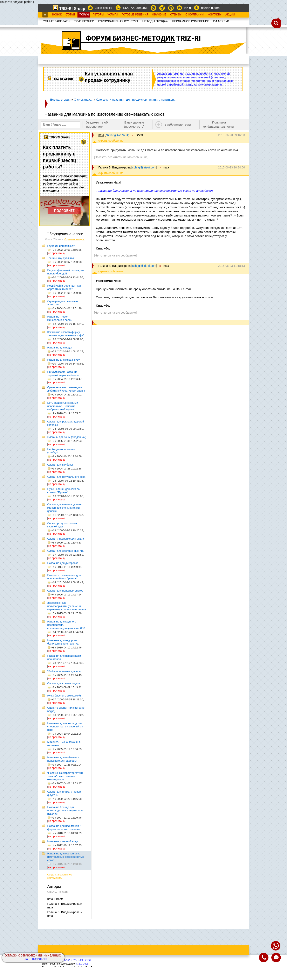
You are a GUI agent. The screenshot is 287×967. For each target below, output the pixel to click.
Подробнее (39, 959)
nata (101, 135)
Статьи (70, 14)
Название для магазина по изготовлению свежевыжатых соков (65, 857)
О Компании (194, 14)
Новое (57, 14)
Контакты (214, 14)
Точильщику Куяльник (61, 258)
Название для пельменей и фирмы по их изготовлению (64, 827)
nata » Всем (55, 899)
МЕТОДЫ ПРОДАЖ (155, 21)
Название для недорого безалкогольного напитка (62, 642)
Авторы (98, 14)
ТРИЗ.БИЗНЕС (84, 21)
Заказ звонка (103, 7)
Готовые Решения (135, 14)
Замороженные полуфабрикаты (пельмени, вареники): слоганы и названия (66, 606)
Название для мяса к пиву (63, 359)
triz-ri (187, 7)
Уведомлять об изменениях (97, 124)
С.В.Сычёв (82, 963)
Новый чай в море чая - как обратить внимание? (64, 287)
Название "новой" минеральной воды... (60, 318)
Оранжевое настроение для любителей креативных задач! (66, 389)
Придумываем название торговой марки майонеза (63, 373)
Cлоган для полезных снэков (65, 590)
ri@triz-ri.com (210, 7)
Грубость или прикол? (61, 245)
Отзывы (176, 14)
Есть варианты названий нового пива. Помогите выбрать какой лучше (62, 406)
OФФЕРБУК (221, 21)
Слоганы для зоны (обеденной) (66, 437)
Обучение (159, 14)
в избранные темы (177, 124)
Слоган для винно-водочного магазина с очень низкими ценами (65, 508)
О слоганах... (83, 99)
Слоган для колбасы (60, 464)
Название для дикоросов (62, 563)
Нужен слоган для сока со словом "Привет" (63, 490)
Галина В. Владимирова (114, 167)
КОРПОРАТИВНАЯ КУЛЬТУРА (118, 21)
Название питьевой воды (62, 841)
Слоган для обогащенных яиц (65, 550)
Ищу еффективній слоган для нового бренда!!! (65, 272)
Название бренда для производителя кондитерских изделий (65, 810)
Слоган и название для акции (65, 538)
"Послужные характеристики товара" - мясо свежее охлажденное (65, 776)
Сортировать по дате (74, 239)
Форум (84, 14)
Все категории (60, 99)
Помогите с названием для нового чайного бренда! (64, 577)
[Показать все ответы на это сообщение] (121, 157)
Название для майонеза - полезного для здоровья (63, 759)
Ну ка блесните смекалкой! (64, 695)
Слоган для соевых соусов (64, 683)
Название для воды (59, 347)
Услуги (113, 14)
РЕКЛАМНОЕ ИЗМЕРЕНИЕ (190, 21)
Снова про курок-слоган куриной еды (62, 525)
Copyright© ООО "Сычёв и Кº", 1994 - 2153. (66, 960)
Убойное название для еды (64, 671)
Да (26, 959)
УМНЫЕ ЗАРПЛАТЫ (56, 21)
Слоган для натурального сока (66, 476)
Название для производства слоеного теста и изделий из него (65, 726)
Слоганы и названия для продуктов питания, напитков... (136, 99)
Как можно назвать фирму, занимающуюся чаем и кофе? (66, 334)
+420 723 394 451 (135, 7)
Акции (230, 14)
